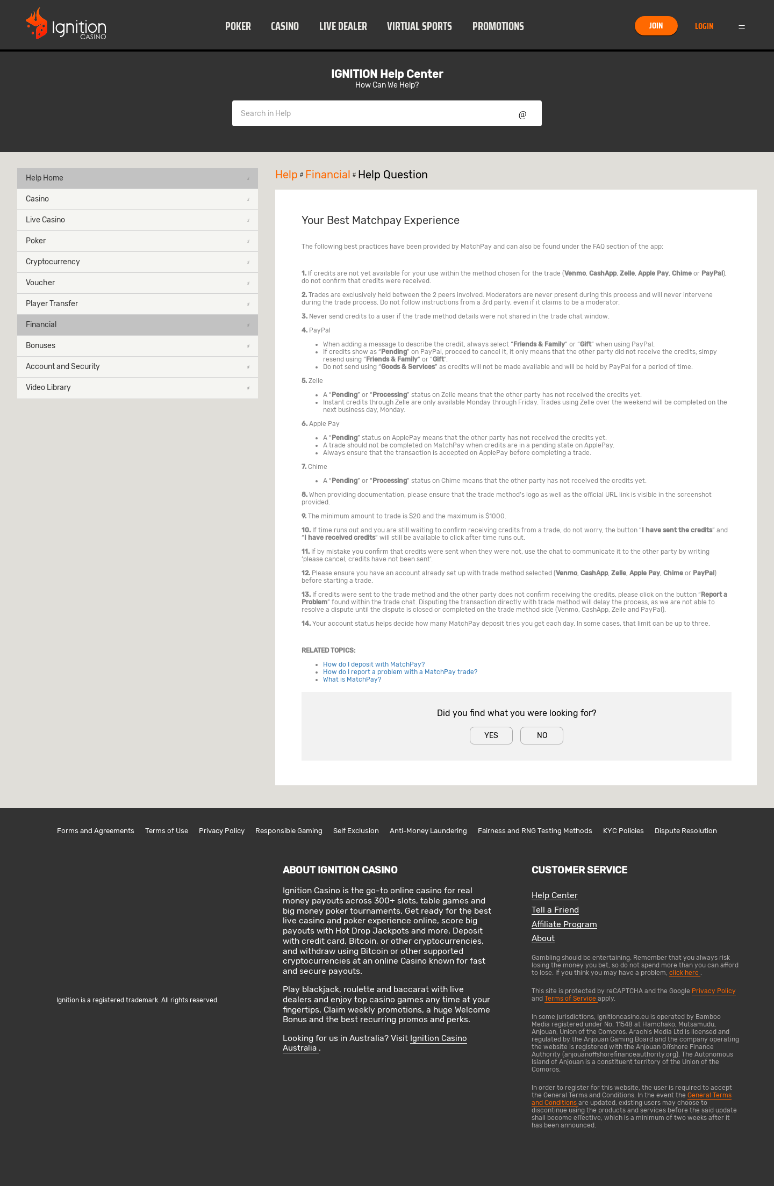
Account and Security (137, 366)
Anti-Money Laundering (428, 830)
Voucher (137, 282)
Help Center (555, 895)
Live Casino (137, 220)
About (543, 938)
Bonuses (137, 345)
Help (290, 174)
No (542, 735)
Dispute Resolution (686, 830)
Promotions (498, 26)
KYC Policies (623, 830)
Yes (491, 735)
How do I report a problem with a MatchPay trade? (400, 672)
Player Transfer (137, 303)
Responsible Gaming (288, 830)
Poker (238, 26)
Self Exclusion (356, 830)
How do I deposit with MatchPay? (374, 664)
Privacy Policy (222, 830)
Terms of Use (166, 830)
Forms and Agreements (95, 830)
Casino (285, 26)
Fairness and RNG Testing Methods (535, 830)
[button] (238, 26)
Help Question (393, 174)
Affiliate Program (564, 924)
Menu (742, 25)
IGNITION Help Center (387, 74)
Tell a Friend (555, 910)
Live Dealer (343, 26)
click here (684, 973)
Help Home (137, 178)
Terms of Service (571, 998)
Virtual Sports (419, 26)
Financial (137, 324)
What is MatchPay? (352, 679)
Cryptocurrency (137, 261)
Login (704, 26)
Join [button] (656, 25)
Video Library (137, 387)
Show (523, 113)
